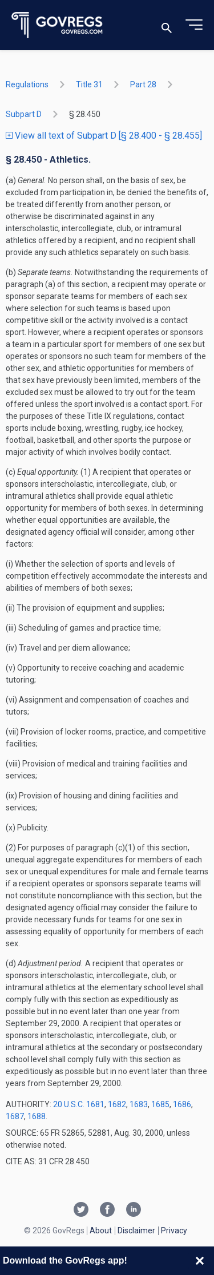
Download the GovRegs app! (65, 1260)
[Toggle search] (166, 25)
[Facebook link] (107, 1210)
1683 (139, 1104)
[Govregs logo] (57, 25)
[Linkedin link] (133, 1210)
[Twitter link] (81, 1210)
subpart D (24, 114)
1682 (117, 1104)
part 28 (143, 84)
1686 (182, 1104)
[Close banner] (199, 1260)
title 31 (89, 84)
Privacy (174, 1230)
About (101, 1230)
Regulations (27, 84)
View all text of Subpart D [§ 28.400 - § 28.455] (104, 135)
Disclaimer (136, 1230)
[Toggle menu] (194, 25)
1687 (15, 1116)
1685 (160, 1104)
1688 (36, 1116)
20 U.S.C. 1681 (78, 1104)
